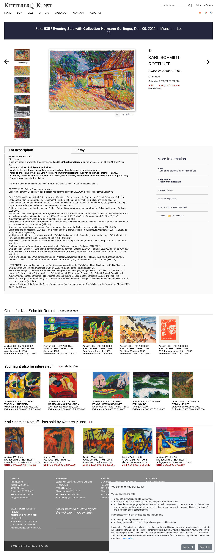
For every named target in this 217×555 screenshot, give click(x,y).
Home (7, 12)
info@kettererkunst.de (21, 497)
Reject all (188, 547)
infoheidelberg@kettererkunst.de (26, 528)
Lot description (21, 150)
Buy (19, 12)
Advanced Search (204, 5)
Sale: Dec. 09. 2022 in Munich (103, 29)
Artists (44, 12)
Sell (30, 12)
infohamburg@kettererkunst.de (70, 497)
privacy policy (127, 538)
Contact (78, 12)
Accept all (205, 547)
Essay (80, 150)
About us (96, 12)
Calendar (61, 12)
